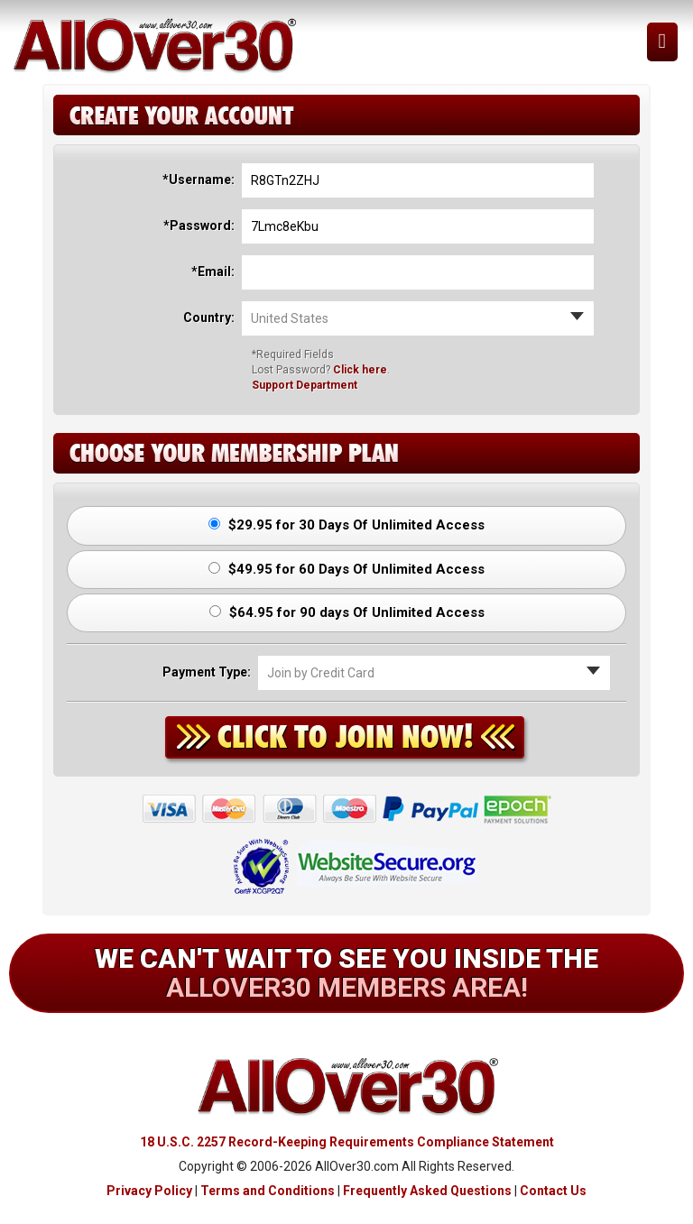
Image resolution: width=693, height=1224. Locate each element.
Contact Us (553, 1190)
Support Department (304, 385)
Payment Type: (206, 672)
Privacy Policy (149, 1190)
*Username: (198, 179)
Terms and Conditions (267, 1190)
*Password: (199, 225)
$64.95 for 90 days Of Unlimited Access (347, 612)
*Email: (213, 271)
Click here (360, 370)
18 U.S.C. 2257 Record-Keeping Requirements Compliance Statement (347, 1142)
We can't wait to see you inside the (346, 973)
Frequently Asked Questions (427, 1190)
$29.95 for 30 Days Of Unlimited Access (346, 525)
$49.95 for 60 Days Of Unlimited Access (346, 569)
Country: (209, 317)
